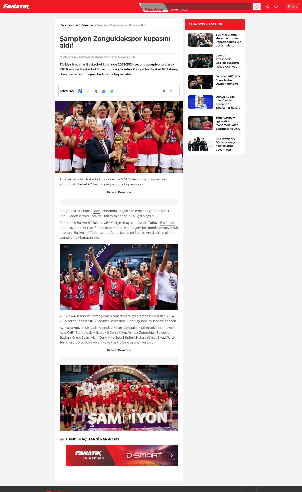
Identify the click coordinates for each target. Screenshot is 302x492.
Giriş (292, 6)
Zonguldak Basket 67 (76, 184)
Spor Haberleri (69, 25)
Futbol (43, 6)
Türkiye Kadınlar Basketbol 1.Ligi (84, 179)
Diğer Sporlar (207, 6)
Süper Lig (63, 6)
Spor (96, 211)
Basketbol (86, 6)
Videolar (233, 6)
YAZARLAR (132, 6)
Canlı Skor (154, 6)
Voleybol (109, 6)
